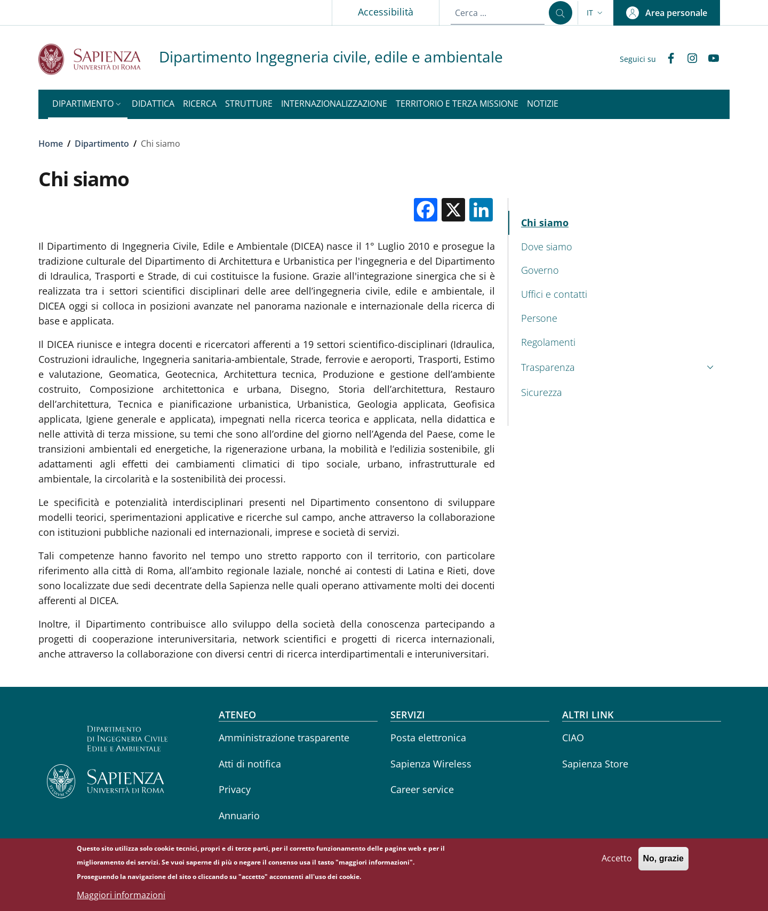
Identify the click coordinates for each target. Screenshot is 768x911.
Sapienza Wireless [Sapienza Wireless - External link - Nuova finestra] (430, 763)
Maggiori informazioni (121, 898)
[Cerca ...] (560, 13)
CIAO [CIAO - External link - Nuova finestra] (573, 737)
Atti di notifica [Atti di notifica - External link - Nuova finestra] (250, 763)
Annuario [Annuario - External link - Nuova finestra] (239, 815)
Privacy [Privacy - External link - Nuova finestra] (235, 789)
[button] (595, 13)
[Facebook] (666, 59)
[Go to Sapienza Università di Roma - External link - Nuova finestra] (98, 59)
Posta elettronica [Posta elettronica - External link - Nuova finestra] (428, 737)
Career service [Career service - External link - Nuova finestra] (422, 789)
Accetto (617, 861)
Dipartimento (102, 143)
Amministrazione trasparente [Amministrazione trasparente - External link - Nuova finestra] (284, 737)
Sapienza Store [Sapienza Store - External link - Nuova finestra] (595, 763)
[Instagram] (688, 59)
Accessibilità (385, 11)
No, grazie (663, 861)
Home (50, 143)
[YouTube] (709, 59)
